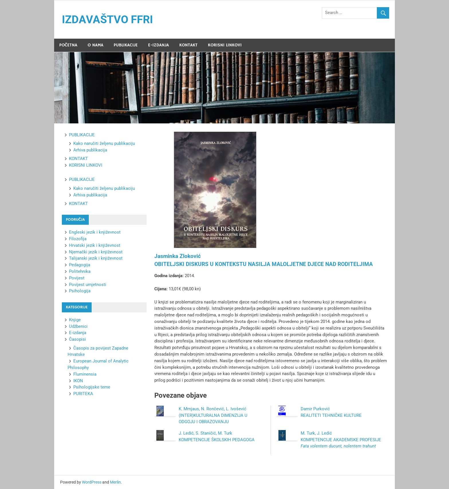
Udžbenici (78, 326)
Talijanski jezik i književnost (96, 258)
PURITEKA (83, 393)
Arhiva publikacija (90, 150)
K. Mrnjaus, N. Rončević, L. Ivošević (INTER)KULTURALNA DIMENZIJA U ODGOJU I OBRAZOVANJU (213, 415)
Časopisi (77, 339)
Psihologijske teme (91, 387)
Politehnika (79, 271)
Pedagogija (79, 264)
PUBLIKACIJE (126, 45)
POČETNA (68, 45)
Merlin (115, 482)
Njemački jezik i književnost (96, 252)
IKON (78, 380)
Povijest (76, 278)
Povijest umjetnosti (87, 284)
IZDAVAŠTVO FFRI (107, 19)
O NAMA (95, 45)
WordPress (91, 482)
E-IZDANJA (158, 45)
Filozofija (77, 238)
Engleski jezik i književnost (95, 232)
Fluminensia (85, 374)
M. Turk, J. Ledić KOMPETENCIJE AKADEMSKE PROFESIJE (341, 440)
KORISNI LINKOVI (225, 45)
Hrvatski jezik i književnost (94, 245)
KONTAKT (188, 45)
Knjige (75, 319)
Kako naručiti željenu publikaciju (104, 143)
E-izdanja (77, 332)
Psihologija (79, 290)
